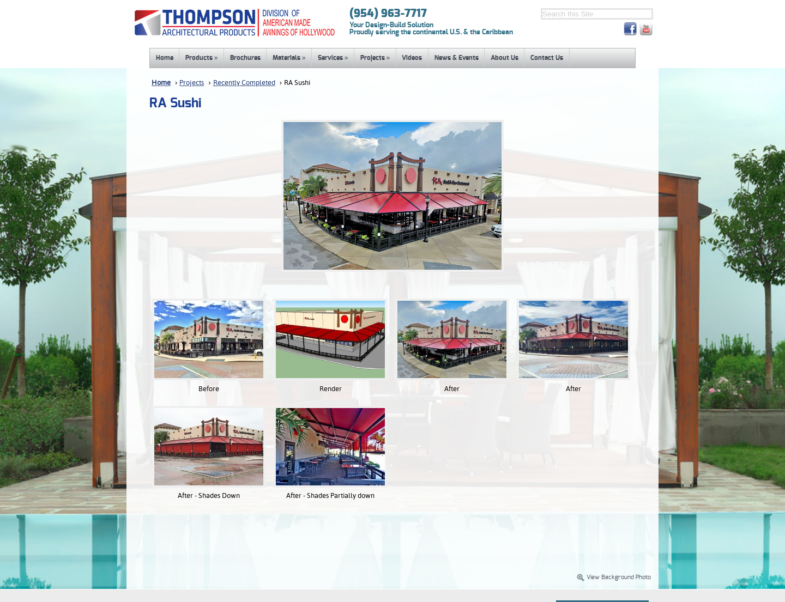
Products (201, 57)
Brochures (245, 57)
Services (333, 57)
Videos (412, 57)
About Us (504, 57)
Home (164, 57)
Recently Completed (244, 83)
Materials (289, 57)
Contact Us (546, 57)
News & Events (456, 57)
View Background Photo (613, 577)
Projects (375, 57)
